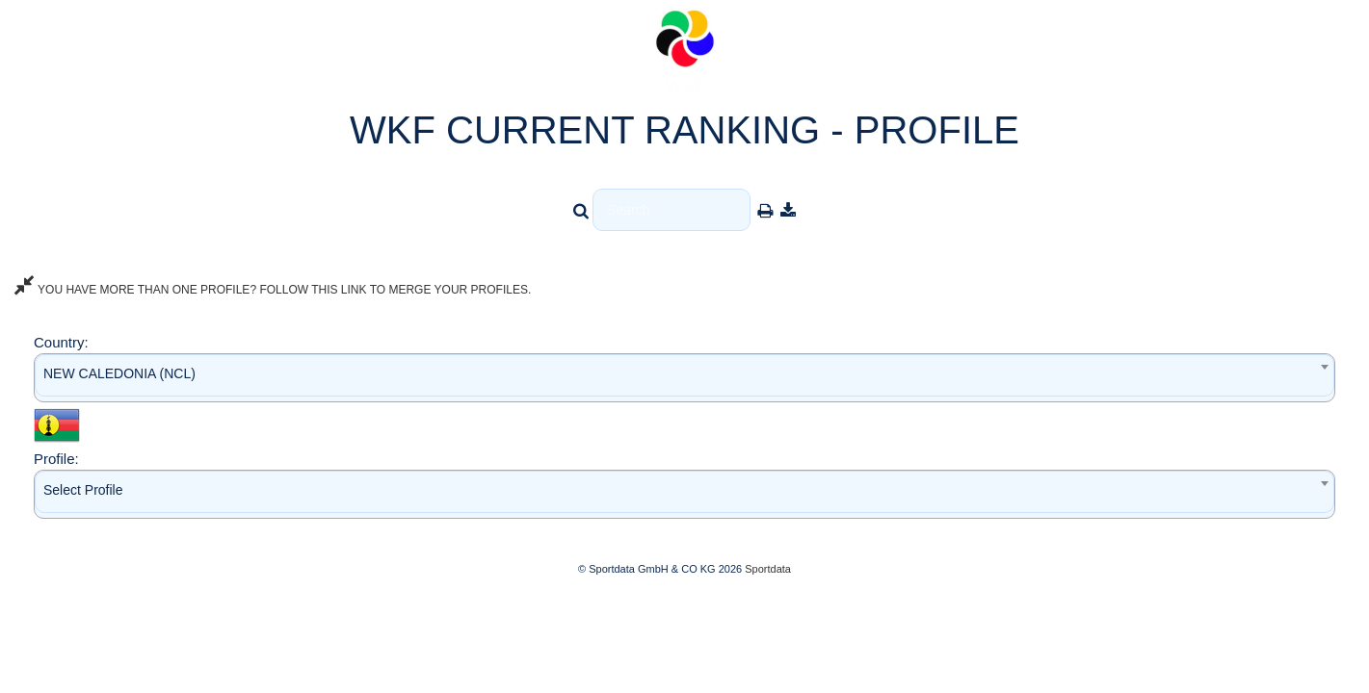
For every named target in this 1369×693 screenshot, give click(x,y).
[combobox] (684, 377)
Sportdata (768, 569)
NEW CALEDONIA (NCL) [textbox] (119, 373)
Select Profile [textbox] (82, 490)
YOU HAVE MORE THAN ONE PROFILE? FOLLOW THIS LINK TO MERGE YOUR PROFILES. (272, 289)
